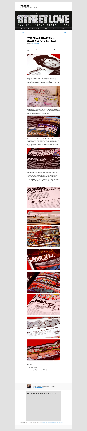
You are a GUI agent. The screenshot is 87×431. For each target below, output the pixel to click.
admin (38, 43)
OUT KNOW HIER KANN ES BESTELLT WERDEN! (37, 46)
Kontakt (50, 28)
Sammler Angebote (39, 28)
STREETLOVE (31, 49)
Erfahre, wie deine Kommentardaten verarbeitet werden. (52, 422)
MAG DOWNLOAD (31, 28)
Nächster (65, 32)
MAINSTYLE (24, 6)
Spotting (21, 28)
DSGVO (45, 28)
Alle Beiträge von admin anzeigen (39, 387)
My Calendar (63, 28)
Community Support (56, 28)
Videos (25, 28)
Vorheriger (22, 32)
